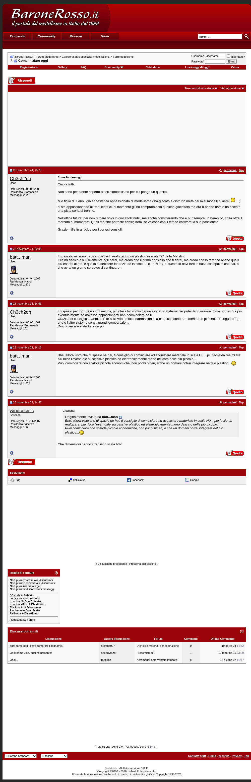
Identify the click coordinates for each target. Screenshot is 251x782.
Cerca (235, 67)
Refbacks (15, 613)
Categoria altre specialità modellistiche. (86, 56)
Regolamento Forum (22, 619)
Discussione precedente (112, 563)
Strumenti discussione (199, 88)
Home (212, 755)
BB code (15, 595)
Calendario (153, 67)
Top (246, 755)
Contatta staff (197, 755)
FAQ (83, 67)
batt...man (20, 257)
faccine (18, 598)
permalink (229, 170)
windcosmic (22, 410)
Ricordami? (236, 56)
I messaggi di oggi (197, 67)
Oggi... (14, 659)
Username (198, 55)
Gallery (62, 67)
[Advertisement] (127, 129)
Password (198, 61)
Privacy (237, 755)
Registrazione (29, 67)
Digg (17, 479)
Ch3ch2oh (20, 178)
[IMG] (24, 601)
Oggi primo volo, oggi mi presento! (31, 652)
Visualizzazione (230, 88)
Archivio (223, 755)
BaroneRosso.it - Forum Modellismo (36, 56)
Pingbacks (16, 610)
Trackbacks (17, 607)
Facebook (138, 479)
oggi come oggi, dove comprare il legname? (36, 645)
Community (113, 67)
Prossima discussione (142, 563)
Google (194, 479)
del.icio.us (79, 479)
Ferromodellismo (123, 56)
